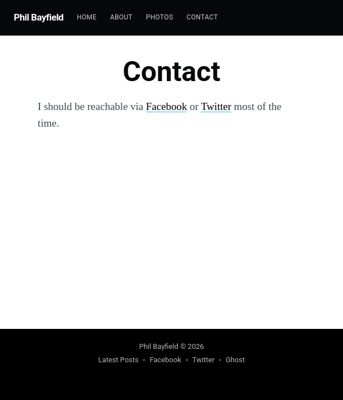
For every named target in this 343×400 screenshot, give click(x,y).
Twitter (216, 106)
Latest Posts (118, 360)
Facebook (166, 106)
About (121, 17)
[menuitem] (86, 17)
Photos (159, 17)
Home (87, 17)
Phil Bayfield (39, 17)
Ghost (235, 360)
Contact (202, 17)
